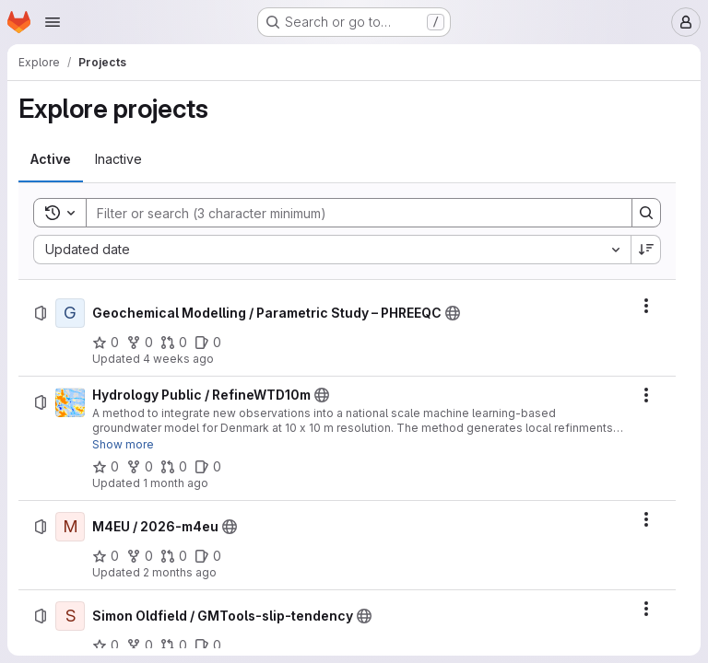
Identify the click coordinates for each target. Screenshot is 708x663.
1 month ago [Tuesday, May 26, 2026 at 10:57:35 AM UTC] (175, 483)
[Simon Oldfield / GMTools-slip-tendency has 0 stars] (105, 645)
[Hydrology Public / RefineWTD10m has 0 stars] (105, 466)
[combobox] (332, 249)
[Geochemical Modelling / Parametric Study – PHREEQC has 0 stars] (105, 342)
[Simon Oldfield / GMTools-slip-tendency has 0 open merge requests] (173, 645)
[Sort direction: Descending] (646, 249)
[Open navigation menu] (52, 22)
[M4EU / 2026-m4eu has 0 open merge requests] (173, 556)
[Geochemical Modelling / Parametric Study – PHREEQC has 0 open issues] (208, 342)
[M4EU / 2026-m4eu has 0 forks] (139, 556)
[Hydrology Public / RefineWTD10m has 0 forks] (139, 466)
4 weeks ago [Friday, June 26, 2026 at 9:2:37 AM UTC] (178, 359)
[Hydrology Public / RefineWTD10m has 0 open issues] (208, 466)
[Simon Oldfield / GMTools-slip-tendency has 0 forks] (139, 645)
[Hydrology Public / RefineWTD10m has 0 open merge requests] (173, 466)
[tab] (50, 159)
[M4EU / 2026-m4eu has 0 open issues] (208, 556)
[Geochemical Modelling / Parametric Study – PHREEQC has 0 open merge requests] (173, 342)
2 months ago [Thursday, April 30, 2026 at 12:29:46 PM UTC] (180, 572)
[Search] (350, 213)
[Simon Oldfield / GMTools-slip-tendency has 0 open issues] (208, 645)
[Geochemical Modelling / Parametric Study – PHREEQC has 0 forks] (139, 342)
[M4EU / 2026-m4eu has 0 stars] (105, 556)
